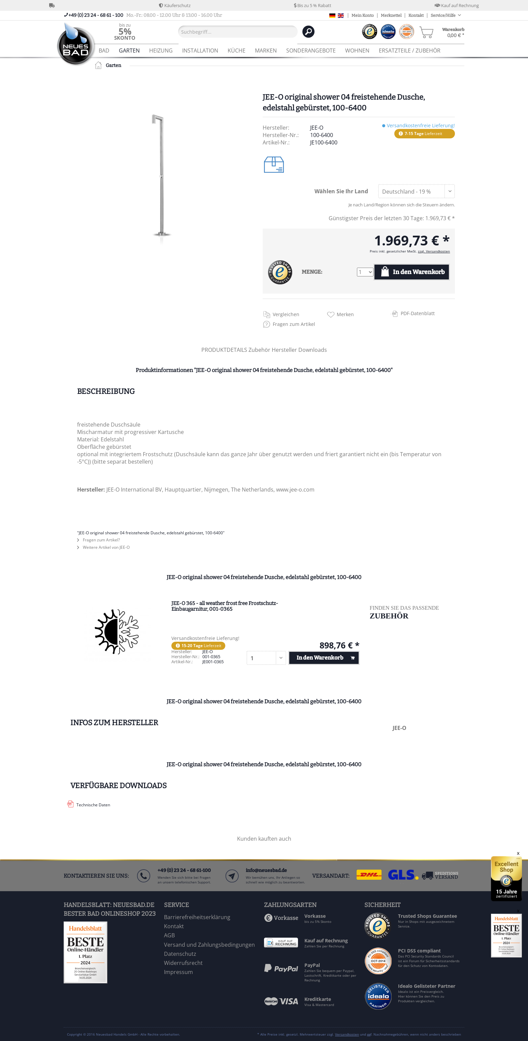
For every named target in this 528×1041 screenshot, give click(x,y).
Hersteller (285, 350)
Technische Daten (93, 805)
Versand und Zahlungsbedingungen (209, 944)
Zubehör (260, 350)
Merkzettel (391, 15)
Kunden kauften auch (264, 838)
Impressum (178, 972)
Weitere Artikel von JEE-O (103, 547)
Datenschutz (180, 954)
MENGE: (312, 272)
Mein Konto (363, 15)
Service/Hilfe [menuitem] (443, 15)
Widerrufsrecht (183, 963)
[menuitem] (124, 31)
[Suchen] (308, 32)
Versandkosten (347, 1034)
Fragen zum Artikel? (98, 540)
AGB (169, 935)
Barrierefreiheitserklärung (197, 917)
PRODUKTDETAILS (224, 350)
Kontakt (416, 15)
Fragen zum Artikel (294, 324)
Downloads (312, 350)
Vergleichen (286, 314)
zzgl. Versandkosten (434, 251)
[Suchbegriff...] (238, 32)
